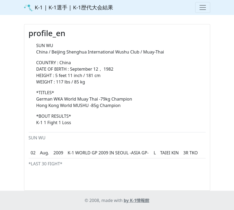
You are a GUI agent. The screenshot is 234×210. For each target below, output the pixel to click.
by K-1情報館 (136, 200)
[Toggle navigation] (202, 7)
